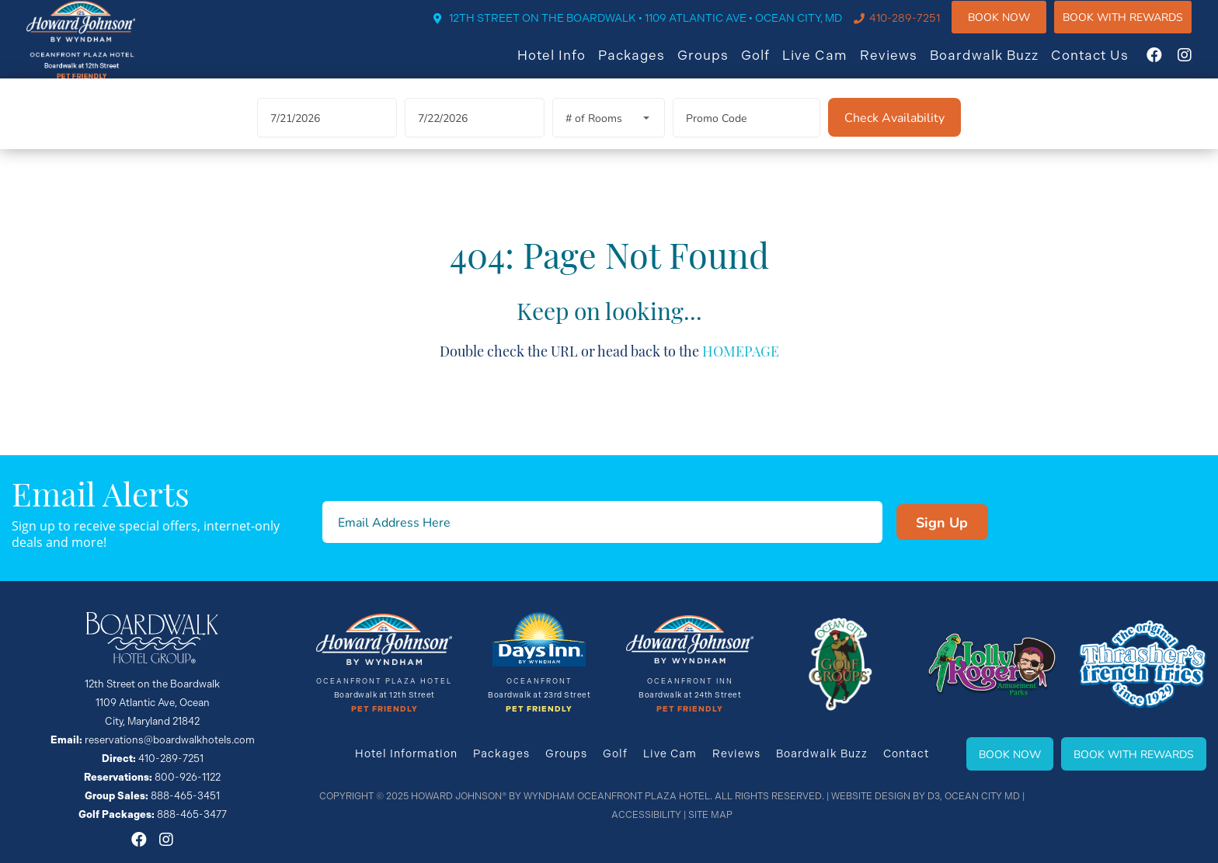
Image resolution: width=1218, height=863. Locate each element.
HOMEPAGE (740, 367)
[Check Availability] (894, 135)
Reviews (903, 64)
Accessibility (646, 814)
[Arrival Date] (327, 135)
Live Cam (829, 64)
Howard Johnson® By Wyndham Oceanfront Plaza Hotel (560, 796)
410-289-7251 (919, 29)
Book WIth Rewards (1137, 26)
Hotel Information (406, 753)
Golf (770, 64)
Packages (646, 64)
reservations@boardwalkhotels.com (170, 740)
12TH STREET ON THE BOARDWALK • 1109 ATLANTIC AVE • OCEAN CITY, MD (660, 29)
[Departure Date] (475, 135)
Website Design (870, 796)
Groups (717, 64)
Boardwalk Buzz (999, 64)
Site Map (710, 814)
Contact (906, 753)
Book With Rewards (1134, 753)
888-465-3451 (185, 796)
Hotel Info (566, 64)
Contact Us (1104, 64)
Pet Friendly (384, 709)
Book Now (1014, 26)
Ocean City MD (982, 796)
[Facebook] (1169, 65)
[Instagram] (1199, 65)
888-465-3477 (192, 814)
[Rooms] (608, 135)
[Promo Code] (746, 135)
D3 (933, 796)
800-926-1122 (188, 777)
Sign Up (942, 522)
